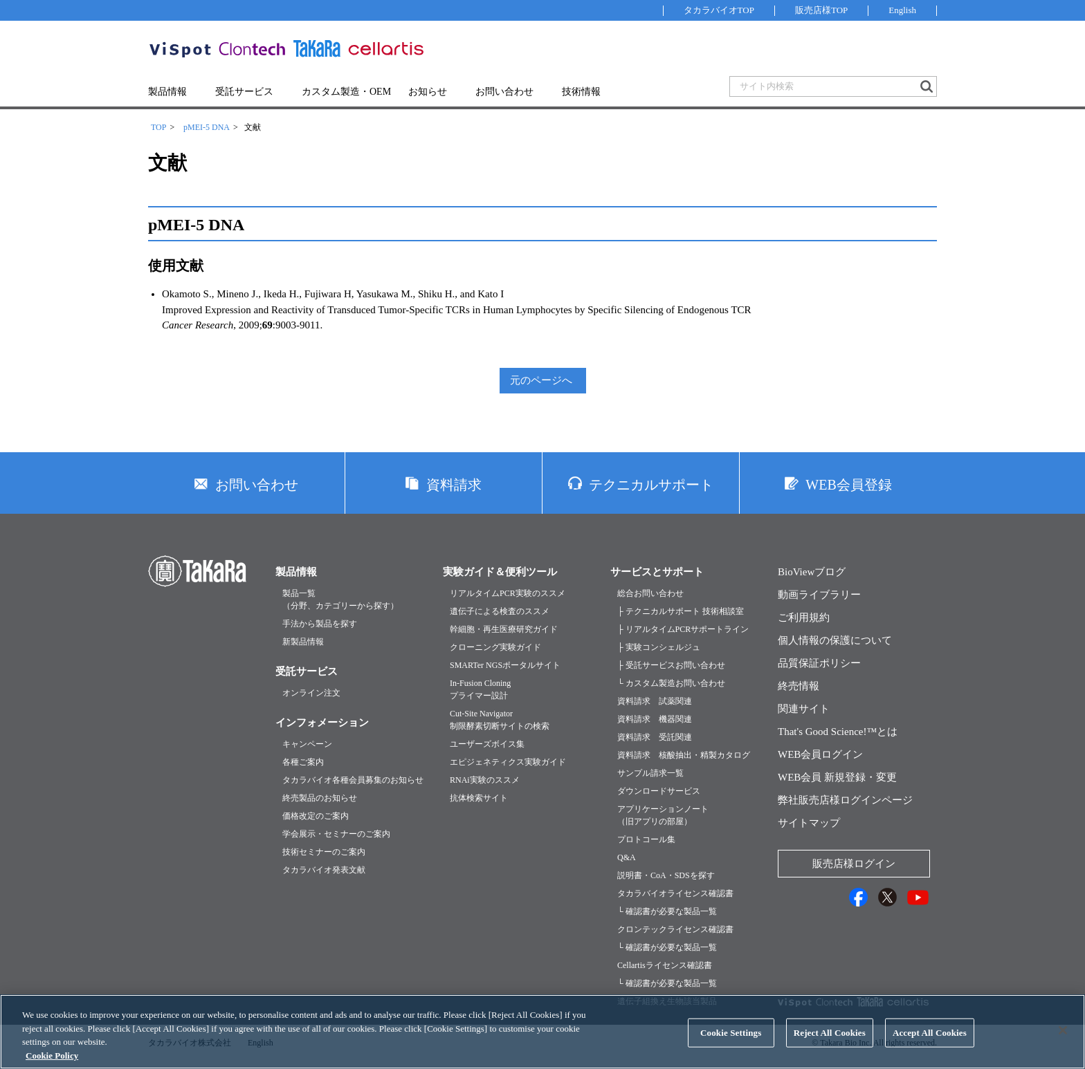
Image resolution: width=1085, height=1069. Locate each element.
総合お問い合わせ (650, 593)
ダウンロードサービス (658, 791)
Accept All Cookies (930, 1045)
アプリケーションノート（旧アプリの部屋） (663, 815)
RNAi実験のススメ (485, 780)
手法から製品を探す (319, 624)
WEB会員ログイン (820, 754)
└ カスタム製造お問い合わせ (671, 683)
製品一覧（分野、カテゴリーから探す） (340, 599)
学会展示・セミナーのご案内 (336, 834)
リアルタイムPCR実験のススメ (507, 593)
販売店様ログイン (853, 863)
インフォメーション (322, 722)
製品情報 (167, 91)
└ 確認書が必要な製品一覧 (667, 911)
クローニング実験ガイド (495, 647)
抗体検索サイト (479, 798)
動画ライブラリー (819, 594)
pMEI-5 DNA (206, 127)
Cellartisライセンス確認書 (664, 965)
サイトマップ (809, 822)
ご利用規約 (804, 617)
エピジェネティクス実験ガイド (508, 762)
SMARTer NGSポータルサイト (505, 665)
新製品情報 (303, 642)
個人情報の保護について (835, 640)
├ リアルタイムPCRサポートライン (683, 629)
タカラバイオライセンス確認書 (675, 893)
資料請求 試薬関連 (654, 701)
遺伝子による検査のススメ (499, 611)
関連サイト (804, 708)
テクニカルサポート (651, 484)
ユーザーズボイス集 (487, 744)
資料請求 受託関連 (654, 737)
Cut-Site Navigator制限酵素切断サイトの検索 (499, 720)
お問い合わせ (504, 91)
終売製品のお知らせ (319, 798)
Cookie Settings (730, 1045)
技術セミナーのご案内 (323, 852)
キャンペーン (307, 744)
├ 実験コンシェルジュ (658, 647)
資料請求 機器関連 (654, 719)
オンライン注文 (311, 693)
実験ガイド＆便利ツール (500, 571)
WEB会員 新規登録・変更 (837, 777)
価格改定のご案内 (315, 816)
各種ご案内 (303, 762)
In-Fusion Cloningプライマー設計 (480, 689)
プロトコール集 (646, 839)
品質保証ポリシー (819, 663)
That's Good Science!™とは (837, 731)
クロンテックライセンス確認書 (675, 929)
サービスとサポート (657, 571)
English (902, 10)
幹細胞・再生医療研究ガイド (504, 629)
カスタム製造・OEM (346, 91)
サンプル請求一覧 (650, 773)
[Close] (1063, 1043)
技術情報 (581, 91)
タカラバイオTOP (719, 10)
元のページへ (541, 380)
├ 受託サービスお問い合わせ (671, 665)
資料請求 (454, 484)
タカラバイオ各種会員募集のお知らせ (352, 780)
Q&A (626, 857)
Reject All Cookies (830, 1045)
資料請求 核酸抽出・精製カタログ (683, 755)
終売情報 (798, 685)
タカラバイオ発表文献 (323, 870)
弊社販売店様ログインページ (845, 800)
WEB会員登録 (848, 484)
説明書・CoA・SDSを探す (666, 875)
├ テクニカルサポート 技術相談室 (680, 611)
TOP (158, 127)
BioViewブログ (812, 571)
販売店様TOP (821, 10)
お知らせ (427, 91)
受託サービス (244, 91)
